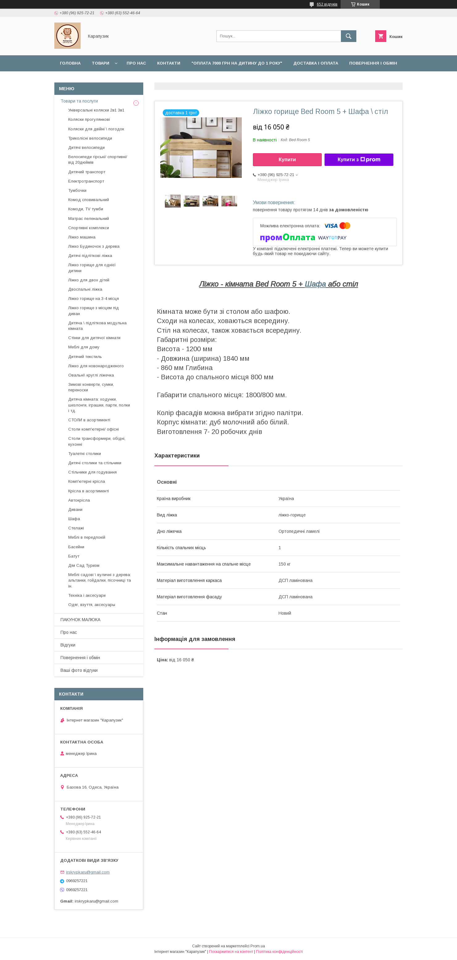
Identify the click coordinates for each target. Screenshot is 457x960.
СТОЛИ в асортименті (89, 420)
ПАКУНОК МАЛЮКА (80, 619)
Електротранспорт (86, 181)
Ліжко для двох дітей (88, 280)
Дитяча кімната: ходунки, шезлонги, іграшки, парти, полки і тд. (99, 405)
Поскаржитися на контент (231, 951)
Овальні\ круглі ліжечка (91, 375)
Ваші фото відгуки (79, 670)
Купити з (359, 159)
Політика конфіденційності (279, 951)
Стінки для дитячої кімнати (94, 337)
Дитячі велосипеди (86, 147)
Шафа (315, 284)
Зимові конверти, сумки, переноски (91, 387)
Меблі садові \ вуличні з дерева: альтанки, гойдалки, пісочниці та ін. (99, 580)
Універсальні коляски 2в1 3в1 (96, 110)
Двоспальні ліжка (85, 289)
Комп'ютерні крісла (86, 481)
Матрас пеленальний (88, 218)
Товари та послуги (79, 101)
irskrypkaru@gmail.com (88, 872)
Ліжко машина (81, 237)
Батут (73, 556)
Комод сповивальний (88, 199)
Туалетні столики (84, 453)
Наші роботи (75, 79)
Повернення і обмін (373, 63)
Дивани (75, 509)
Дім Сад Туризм (83, 565)
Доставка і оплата (315, 63)
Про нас (136, 63)
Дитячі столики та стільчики (94, 463)
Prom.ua (257, 946)
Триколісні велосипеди (90, 138)
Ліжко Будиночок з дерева (93, 246)
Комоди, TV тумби (85, 209)
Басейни (76, 547)
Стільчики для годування (92, 472)
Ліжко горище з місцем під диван (93, 310)
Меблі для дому (83, 347)
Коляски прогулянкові (89, 119)
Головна (70, 63)
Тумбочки (77, 190)
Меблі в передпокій (86, 537)
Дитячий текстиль (85, 356)
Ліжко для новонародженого (96, 366)
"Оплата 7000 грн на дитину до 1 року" (236, 63)
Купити (287, 159)
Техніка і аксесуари (87, 595)
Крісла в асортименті (88, 491)
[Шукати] (348, 36)
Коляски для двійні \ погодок (96, 129)
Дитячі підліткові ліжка (90, 255)
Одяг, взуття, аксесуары (91, 604)
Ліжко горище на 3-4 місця (93, 298)
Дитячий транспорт (86, 172)
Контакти (168, 63)
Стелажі (76, 528)
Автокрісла (79, 500)
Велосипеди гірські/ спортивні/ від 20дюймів (97, 159)
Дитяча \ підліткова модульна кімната (97, 326)
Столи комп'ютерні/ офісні (93, 429)
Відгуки (111, 79)
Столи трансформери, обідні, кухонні (96, 441)
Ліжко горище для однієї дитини (92, 268)
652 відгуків (327, 4)
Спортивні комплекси (88, 227)
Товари (100, 63)
